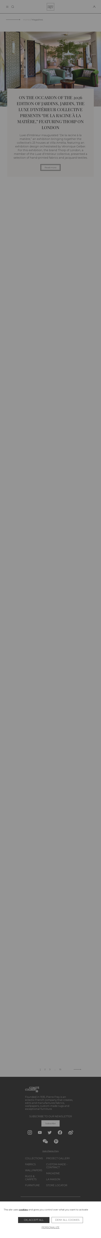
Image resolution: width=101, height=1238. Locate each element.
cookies (23, 1209)
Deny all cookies (67, 1220)
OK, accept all (34, 1220)
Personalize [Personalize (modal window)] (50, 1227)
